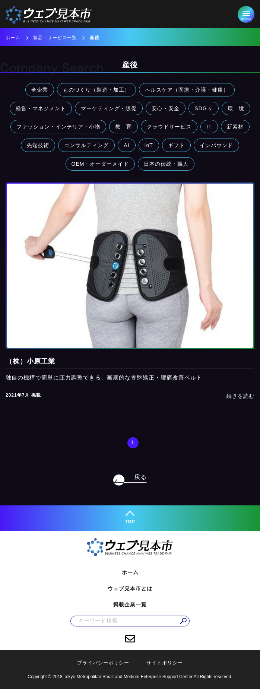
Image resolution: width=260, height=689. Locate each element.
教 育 (123, 127)
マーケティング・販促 (109, 108)
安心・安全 (166, 108)
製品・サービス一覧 (55, 37)
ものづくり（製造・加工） (96, 90)
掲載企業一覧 (130, 604)
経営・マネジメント (41, 108)
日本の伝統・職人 (166, 164)
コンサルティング (86, 145)
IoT (149, 145)
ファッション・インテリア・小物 (58, 127)
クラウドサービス (169, 127)
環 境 (236, 108)
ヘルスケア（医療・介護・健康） (187, 90)
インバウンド (216, 145)
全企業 (39, 90)
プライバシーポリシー (103, 663)
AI (126, 145)
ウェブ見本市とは (130, 588)
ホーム (13, 37)
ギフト (176, 145)
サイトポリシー (164, 663)
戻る (140, 477)
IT (209, 127)
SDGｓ (203, 108)
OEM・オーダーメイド (100, 164)
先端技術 (38, 145)
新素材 (235, 127)
